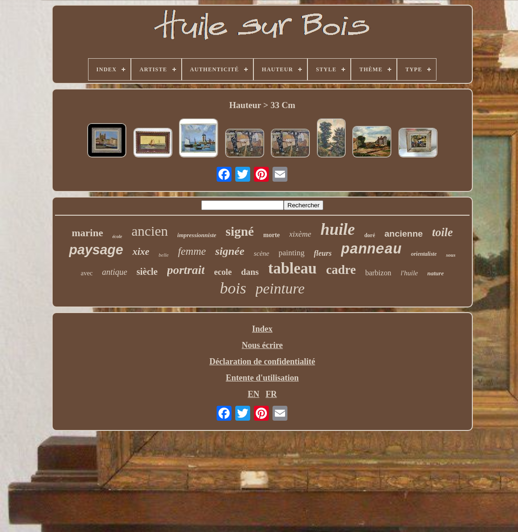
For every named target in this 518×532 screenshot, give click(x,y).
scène (261, 253)
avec (87, 273)
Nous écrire (262, 345)
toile (442, 232)
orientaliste (423, 254)
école (117, 236)
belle (164, 255)
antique (114, 272)
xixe (140, 251)
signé (239, 231)
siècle (147, 271)
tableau (292, 268)
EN (253, 394)
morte (271, 235)
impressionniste (197, 235)
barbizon (378, 273)
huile (337, 229)
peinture (280, 288)
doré (369, 235)
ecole (223, 272)
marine (87, 233)
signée (230, 251)
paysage (96, 249)
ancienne (403, 234)
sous (450, 255)
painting (292, 252)
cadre (341, 270)
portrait (186, 270)
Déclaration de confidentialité (262, 361)
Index (262, 329)
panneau (371, 249)
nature (435, 273)
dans (250, 272)
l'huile (409, 273)
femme (192, 251)
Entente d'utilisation (262, 377)
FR (271, 394)
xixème (300, 234)
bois (233, 288)
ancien (149, 231)
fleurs (323, 253)
